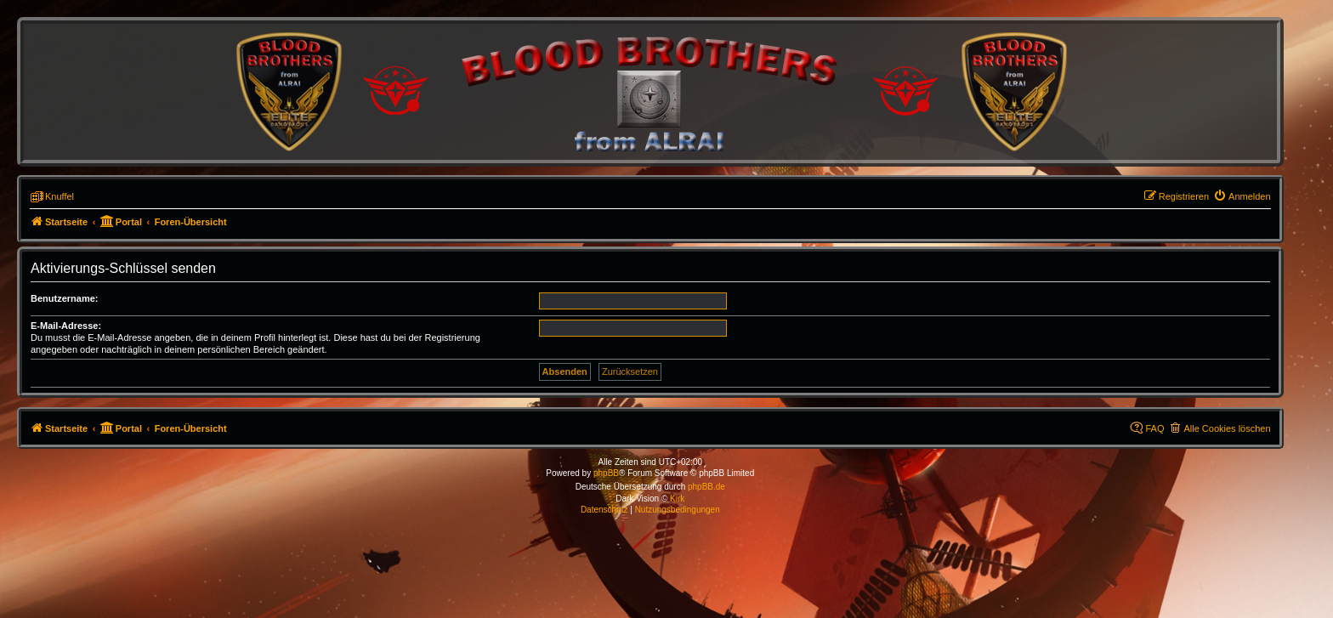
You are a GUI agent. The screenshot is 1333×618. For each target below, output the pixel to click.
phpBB (606, 473)
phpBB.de (706, 486)
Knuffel (59, 196)
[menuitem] (1242, 196)
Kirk (677, 498)
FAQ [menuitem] (1154, 428)
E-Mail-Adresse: (66, 325)
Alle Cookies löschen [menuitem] (1226, 428)
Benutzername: (64, 298)
